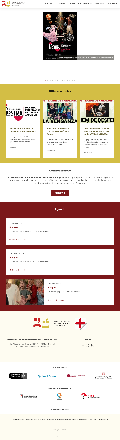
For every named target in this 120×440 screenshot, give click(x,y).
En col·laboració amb (60, 409)
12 (64, 80)
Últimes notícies (60, 91)
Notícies (61, 4)
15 (69, 80)
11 (62, 80)
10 (60, 80)
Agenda (71, 4)
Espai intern (100, 4)
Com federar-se (85, 4)
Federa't (60, 193)
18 (74, 80)
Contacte (112, 4)
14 (67, 80)
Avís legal (56, 430)
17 (72, 80)
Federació (48, 4)
